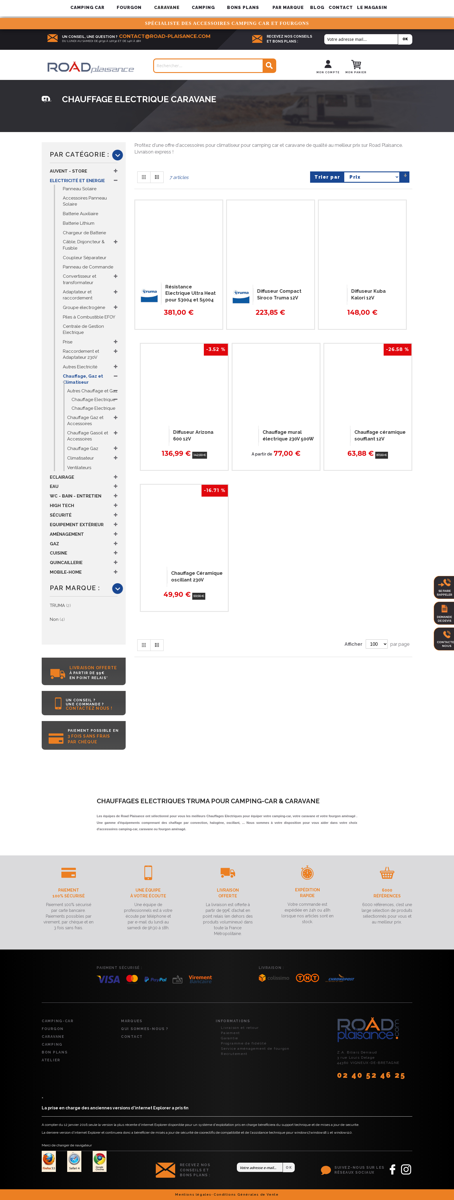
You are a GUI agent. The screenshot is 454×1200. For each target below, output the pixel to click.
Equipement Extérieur (77, 524)
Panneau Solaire (79, 188)
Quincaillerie (66, 562)
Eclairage (62, 477)
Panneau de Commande (88, 267)
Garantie (229, 1038)
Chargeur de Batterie (84, 232)
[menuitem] (288, 7)
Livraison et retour (240, 1028)
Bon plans (54, 1052)
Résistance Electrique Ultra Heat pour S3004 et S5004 (190, 293)
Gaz (54, 543)
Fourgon (53, 1029)
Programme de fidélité (243, 1043)
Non (57, 619)
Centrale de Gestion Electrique (83, 329)
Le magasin (372, 7)
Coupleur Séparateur (84, 257)
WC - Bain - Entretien (75, 496)
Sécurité (61, 515)
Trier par (327, 177)
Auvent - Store (68, 171)
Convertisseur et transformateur (79, 279)
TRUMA (60, 605)
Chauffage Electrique (93, 399)
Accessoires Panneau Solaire (85, 201)
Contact (341, 7)
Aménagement (67, 534)
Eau (54, 486)
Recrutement (234, 1054)
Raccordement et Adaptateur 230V (81, 354)
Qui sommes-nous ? (144, 1029)
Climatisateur (80, 458)
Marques (131, 1021)
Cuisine (58, 553)
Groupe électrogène (84, 307)
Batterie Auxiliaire (80, 213)
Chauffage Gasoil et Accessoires (87, 436)
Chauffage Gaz (82, 448)
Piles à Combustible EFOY (89, 317)
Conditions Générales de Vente (246, 1195)
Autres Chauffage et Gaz (92, 391)
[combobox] (214, 65)
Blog (317, 7)
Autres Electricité (80, 366)
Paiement (230, 1033)
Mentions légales (193, 1195)
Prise (67, 342)
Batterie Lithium (78, 223)
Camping (52, 1044)
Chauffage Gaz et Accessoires (85, 420)
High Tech (62, 505)
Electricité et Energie (77, 180)
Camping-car (58, 1021)
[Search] (269, 65)
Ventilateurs (79, 467)
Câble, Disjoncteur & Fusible (84, 244)
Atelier (51, 1060)
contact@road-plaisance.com (164, 36)
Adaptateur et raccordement (77, 295)
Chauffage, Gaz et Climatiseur (83, 379)
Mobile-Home (66, 572)
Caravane (53, 1037)
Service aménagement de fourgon (255, 1049)
